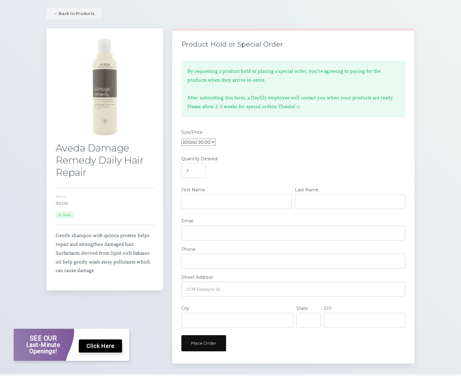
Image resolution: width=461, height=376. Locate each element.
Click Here (100, 346)
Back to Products (74, 13)
